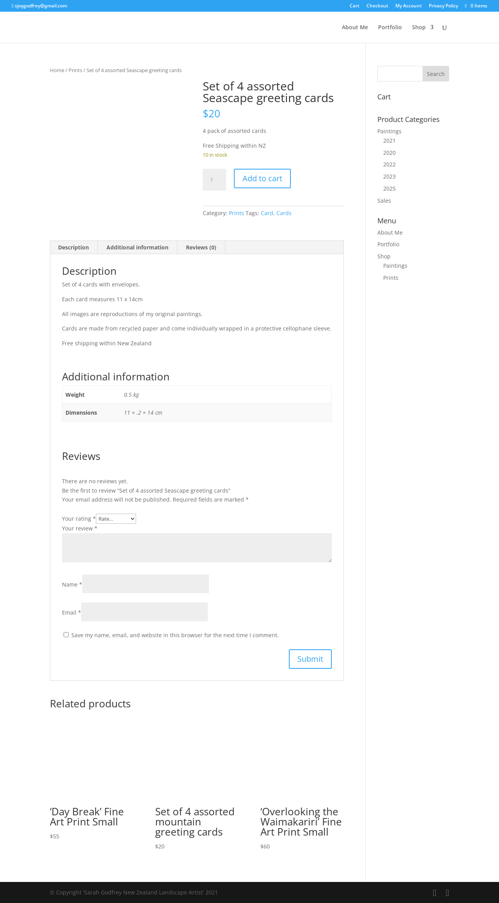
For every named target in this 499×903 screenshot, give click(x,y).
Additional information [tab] (137, 247)
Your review (79, 528)
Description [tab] (73, 247)
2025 (389, 188)
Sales (384, 200)
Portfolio (390, 28)
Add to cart (262, 178)
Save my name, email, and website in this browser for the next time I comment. (175, 635)
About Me (355, 28)
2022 (389, 164)
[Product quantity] (214, 180)
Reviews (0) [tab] (201, 247)
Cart (354, 6)
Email (71, 612)
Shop (419, 28)
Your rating (79, 518)
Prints (75, 70)
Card (267, 213)
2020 (389, 152)
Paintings (389, 131)
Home (57, 70)
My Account (408, 6)
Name (72, 584)
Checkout (377, 6)
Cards (284, 213)
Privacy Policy (443, 6)
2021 (389, 140)
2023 (389, 176)
